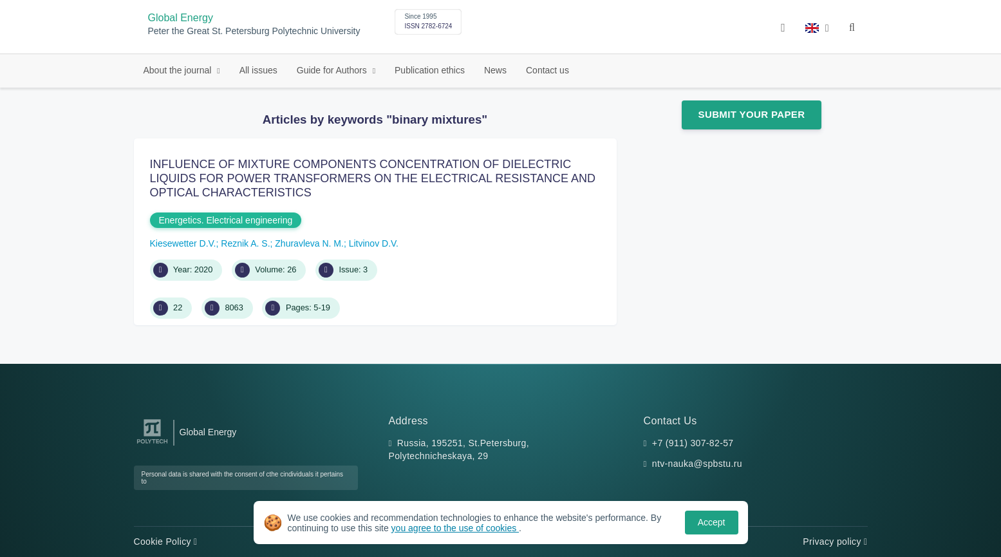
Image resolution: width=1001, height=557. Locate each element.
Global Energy (180, 17)
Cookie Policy (166, 541)
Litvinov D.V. (373, 243)
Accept (711, 522)
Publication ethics (430, 70)
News (495, 70)
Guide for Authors (333, 70)
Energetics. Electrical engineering (226, 220)
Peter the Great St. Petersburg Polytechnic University (254, 31)
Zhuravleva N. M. (309, 243)
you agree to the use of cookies (455, 528)
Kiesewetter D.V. (183, 243)
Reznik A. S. (245, 243)
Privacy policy (835, 541)
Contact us (547, 70)
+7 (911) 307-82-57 (693, 443)
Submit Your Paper (751, 114)
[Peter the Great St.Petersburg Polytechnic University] (152, 444)
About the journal (179, 70)
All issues (258, 70)
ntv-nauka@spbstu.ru (697, 463)
